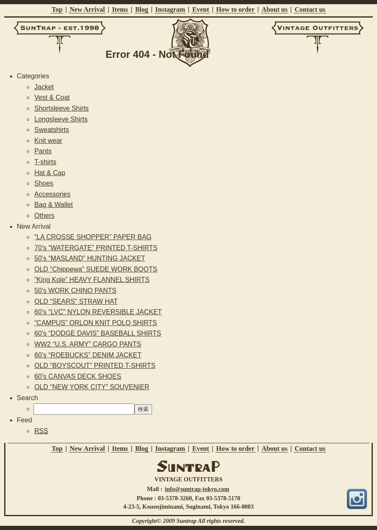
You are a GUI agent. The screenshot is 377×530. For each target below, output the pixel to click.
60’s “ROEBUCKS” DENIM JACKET (88, 355)
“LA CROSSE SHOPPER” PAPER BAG (93, 236)
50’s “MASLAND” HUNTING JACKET (89, 258)
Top (57, 9)
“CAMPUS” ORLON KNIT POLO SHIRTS (95, 322)
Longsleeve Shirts (61, 119)
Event (200, 9)
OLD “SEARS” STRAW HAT (76, 301)
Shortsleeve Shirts (61, 108)
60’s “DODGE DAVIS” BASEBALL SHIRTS (97, 333)
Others (44, 215)
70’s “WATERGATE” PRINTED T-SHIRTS (96, 247)
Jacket (44, 86)
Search (27, 397)
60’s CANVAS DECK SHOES (77, 376)
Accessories (52, 194)
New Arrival (87, 9)
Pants (43, 151)
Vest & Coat (52, 97)
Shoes (43, 183)
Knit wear (48, 140)
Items (120, 9)
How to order (235, 9)
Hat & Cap (49, 172)
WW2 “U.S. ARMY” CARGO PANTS (87, 344)
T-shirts (45, 161)
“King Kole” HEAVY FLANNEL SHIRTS (92, 279)
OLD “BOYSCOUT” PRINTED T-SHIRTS (94, 365)
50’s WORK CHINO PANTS (75, 290)
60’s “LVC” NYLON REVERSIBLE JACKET (98, 311)
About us (275, 9)
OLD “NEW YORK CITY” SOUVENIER (91, 386)
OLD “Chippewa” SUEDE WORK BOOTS (95, 269)
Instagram (170, 9)
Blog (141, 9)
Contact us (309, 9)
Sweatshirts (51, 129)
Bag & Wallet (53, 204)
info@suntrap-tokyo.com (197, 489)
